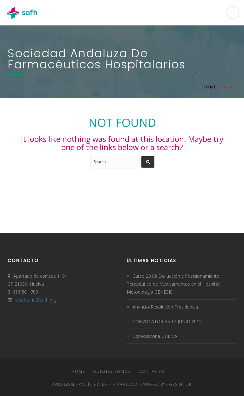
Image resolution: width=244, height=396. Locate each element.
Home (209, 87)
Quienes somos (112, 371)
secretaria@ (27, 300)
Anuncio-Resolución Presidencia (165, 307)
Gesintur (180, 384)
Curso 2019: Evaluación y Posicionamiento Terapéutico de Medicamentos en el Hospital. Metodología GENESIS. (173, 284)
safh (44, 300)
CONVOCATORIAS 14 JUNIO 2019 (167, 321)
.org (53, 300)
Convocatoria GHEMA (154, 336)
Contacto (152, 371)
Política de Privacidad (108, 384)
